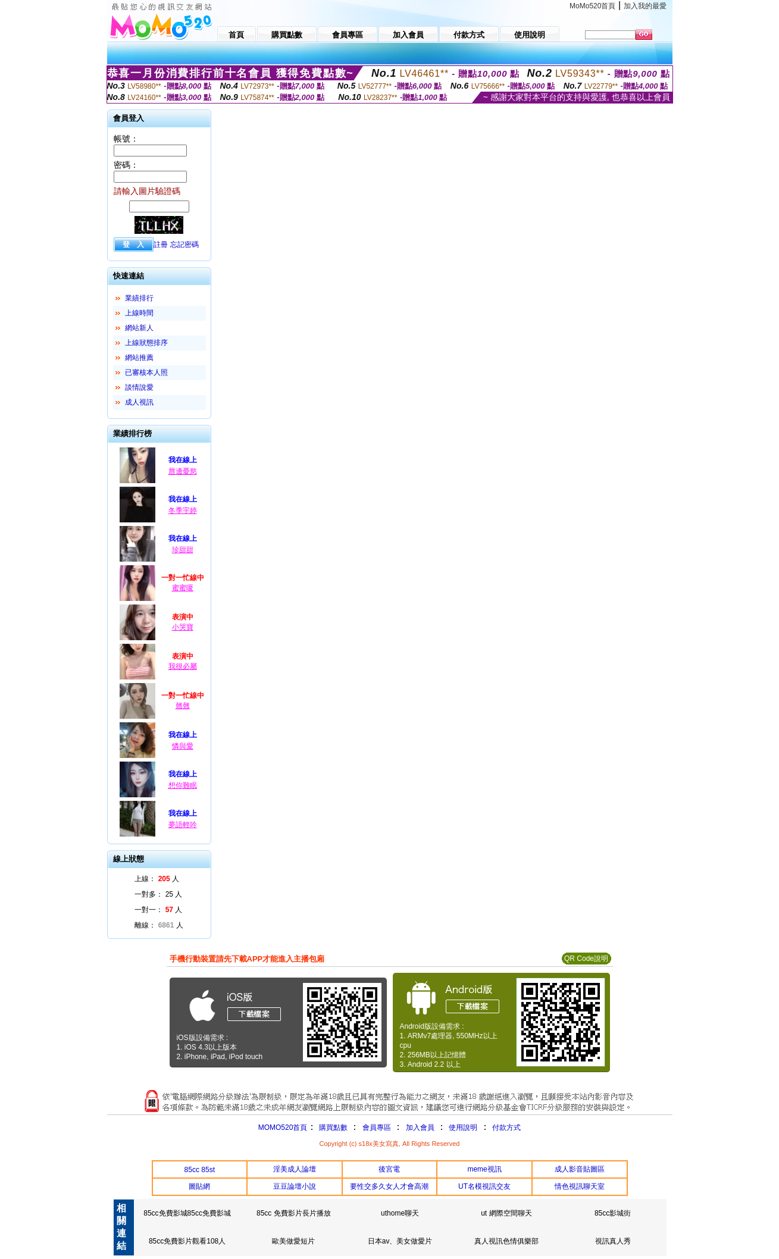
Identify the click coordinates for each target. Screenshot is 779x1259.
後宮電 (389, 1169)
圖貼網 (199, 1186)
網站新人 (139, 328)
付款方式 (506, 1127)
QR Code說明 (586, 958)
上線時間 (139, 313)
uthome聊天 (400, 1213)
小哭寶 (182, 627)
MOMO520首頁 (283, 1127)
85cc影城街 (613, 1213)
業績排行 (139, 298)
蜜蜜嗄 (182, 588)
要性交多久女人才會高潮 (389, 1186)
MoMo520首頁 (592, 6)
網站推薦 (139, 357)
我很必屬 (182, 666)
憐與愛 (182, 746)
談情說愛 (139, 387)
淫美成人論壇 (294, 1169)
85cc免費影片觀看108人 (187, 1241)
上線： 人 (156, 879)
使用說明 (463, 1127)
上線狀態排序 (146, 343)
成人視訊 (139, 402)
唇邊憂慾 (182, 471)
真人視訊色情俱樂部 (506, 1241)
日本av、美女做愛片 (400, 1241)
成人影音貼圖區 (580, 1169)
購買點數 (332, 1127)
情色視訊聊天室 (580, 1186)
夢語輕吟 (182, 824)
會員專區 (376, 1127)
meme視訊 (484, 1169)
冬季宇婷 (182, 510)
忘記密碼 (184, 244)
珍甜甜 (182, 550)
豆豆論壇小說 (294, 1186)
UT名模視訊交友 (484, 1186)
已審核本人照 (146, 372)
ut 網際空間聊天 (506, 1213)
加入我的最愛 (645, 6)
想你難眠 (182, 785)
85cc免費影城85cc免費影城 (187, 1213)
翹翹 (183, 705)
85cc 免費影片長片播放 (293, 1213)
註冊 (161, 244)
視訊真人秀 (613, 1241)
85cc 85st (199, 1170)
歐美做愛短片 (293, 1241)
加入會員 (420, 1127)
